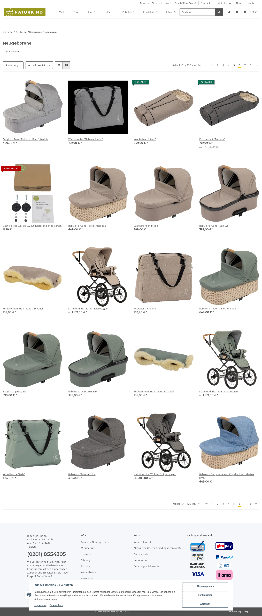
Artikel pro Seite (37, 65)
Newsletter (87, 578)
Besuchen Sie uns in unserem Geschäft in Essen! (168, 3)
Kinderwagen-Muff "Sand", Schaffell (23, 308)
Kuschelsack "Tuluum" (212, 139)
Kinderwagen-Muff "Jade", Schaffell (154, 391)
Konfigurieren (205, 595)
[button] (229, 12)
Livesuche (86, 554)
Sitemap (85, 566)
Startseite (206, 3)
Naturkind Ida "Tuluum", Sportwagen (155, 474)
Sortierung (11, 65)
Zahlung (85, 560)
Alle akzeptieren (205, 586)
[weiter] (256, 65)
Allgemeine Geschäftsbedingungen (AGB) (157, 548)
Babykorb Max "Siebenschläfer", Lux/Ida (25, 139)
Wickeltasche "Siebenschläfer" (85, 139)
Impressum (40, 605)
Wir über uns (88, 548)
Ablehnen (205, 604)
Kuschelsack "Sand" (145, 139)
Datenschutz (56, 605)
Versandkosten (89, 572)
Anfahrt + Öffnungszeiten (95, 542)
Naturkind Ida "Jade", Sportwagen (218, 391)
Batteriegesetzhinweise (147, 566)
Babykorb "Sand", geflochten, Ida (87, 225)
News (239, 3)
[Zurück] (206, 65)
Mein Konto (224, 3)
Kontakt (252, 3)
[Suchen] (197, 12)
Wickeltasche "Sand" (145, 308)
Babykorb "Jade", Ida (14, 391)
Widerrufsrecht (142, 542)
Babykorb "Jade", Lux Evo (82, 391)
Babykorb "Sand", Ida (146, 225)
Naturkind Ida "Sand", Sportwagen (88, 308)
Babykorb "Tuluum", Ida (82, 474)
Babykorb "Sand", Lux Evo (213, 225)
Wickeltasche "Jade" (14, 474)
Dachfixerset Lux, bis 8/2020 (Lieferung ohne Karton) (32, 225)
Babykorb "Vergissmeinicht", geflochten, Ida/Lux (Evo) (226, 476)
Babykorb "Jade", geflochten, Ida (217, 308)
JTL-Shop (244, 611)
